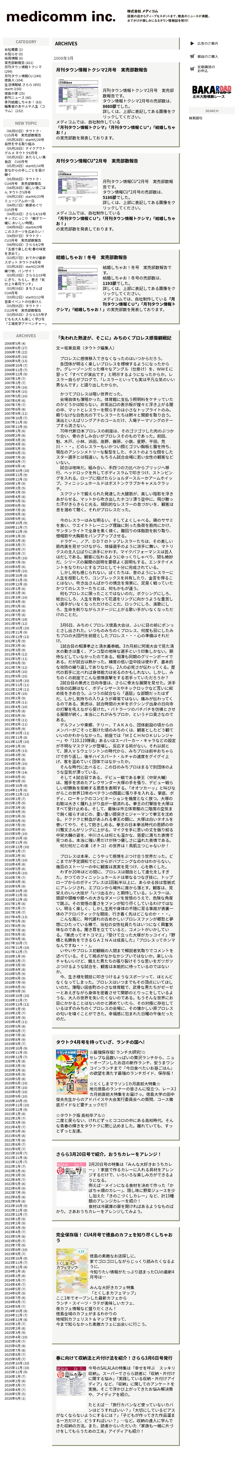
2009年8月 (12, 514)
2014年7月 (12, 772)
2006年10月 (14, 365)
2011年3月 (12, 597)
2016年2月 (12, 855)
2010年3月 (12, 544)
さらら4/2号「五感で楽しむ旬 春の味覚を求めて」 (25, 248)
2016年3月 (12, 859)
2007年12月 (14, 426)
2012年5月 (12, 658)
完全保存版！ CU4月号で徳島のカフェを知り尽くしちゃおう (114, 1237)
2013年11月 (14, 737)
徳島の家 (11, 93)
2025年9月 (12, 1358)
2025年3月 (12, 1332)
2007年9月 (12, 413)
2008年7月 (12, 457)
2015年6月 (12, 820)
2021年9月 (12, 1148)
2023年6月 (12, 1240)
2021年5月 (12, 1131)
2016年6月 (12, 872)
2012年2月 (12, 645)
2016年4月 (12, 864)
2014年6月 (12, 768)
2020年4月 (12, 1074)
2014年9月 (12, 780)
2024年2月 (12, 1275)
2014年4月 (12, 759)
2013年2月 (12, 697)
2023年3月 (12, 1227)
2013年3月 (12, 702)
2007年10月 (14, 417)
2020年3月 (12, 1070)
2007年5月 (12, 395)
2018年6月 (12, 978)
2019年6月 (12, 1030)
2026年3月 (12, 1385)
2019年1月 (12, 1008)
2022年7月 (12, 1192)
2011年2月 (12, 592)
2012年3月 (12, 649)
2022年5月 (12, 1183)
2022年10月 (14, 1205)
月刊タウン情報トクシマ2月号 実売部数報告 (102, 69)
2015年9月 (12, 833)
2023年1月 (12, 1218)
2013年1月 (12, 693)
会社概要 (11, 49)
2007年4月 (12, 391)
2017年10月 (14, 942)
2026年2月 (12, 1380)
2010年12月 (14, 584)
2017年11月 (14, 947)
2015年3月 (12, 807)
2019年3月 (12, 1017)
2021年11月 (14, 1157)
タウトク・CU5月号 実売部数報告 (23, 133)
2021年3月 (12, 1122)
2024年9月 (12, 1306)
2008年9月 (12, 465)
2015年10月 (14, 838)
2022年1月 (12, 1166)
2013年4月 (12, 706)
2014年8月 (12, 776)
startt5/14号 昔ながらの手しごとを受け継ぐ (26, 170)
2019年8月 (12, 1039)
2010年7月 (12, 562)
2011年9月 (12, 623)
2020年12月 (14, 1109)
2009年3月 (12, 492)
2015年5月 (12, 816)
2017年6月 (12, 925)
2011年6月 (12, 610)
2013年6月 (12, 715)
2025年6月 (12, 1345)
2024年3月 (12, 1280)
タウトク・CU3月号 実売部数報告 (23, 238)
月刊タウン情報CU (19, 75)
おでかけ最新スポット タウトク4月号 (25, 259)
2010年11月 (14, 579)
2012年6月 (12, 662)
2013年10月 (14, 732)
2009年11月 (14, 527)
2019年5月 (12, 1026)
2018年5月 (12, 973)
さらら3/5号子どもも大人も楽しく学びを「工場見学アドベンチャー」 (26, 319)
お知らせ (11, 53)
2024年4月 (12, 1284)
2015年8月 (12, 829)
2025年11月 (14, 1367)
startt (9, 88)
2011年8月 (12, 619)
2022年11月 (14, 1210)
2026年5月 (12, 1393)
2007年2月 (12, 382)
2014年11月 (14, 789)
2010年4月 (12, 549)
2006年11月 (14, 369)
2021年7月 (12, 1140)
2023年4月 (12, 1231)
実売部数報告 (15, 62)
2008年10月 (14, 470)
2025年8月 (12, 1354)
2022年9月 (12, 1201)
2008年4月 (12, 444)
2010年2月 (12, 540)
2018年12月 (14, 1004)
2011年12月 (14, 636)
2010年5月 (12, 553)
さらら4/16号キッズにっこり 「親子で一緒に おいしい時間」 (25, 218)
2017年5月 (12, 920)
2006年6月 (12, 347)
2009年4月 (12, 496)
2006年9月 (12, 360)
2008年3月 (12, 439)
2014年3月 (12, 754)
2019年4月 (12, 1021)
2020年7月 (12, 1087)
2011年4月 (12, 601)
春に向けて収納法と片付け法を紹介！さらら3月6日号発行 (114, 1358)
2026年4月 (12, 1389)
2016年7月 (12, 877)
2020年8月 (12, 1091)
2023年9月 (12, 1253)
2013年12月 (14, 741)
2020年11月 (14, 1104)
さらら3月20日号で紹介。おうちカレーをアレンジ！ (109, 1154)
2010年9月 (12, 570)
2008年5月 (12, 448)
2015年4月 (12, 811)
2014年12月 (14, 794)
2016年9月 (12, 886)
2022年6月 (12, 1188)
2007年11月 (14, 422)
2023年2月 (12, 1223)
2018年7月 (12, 982)
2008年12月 (14, 479)
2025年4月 (12, 1336)
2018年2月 (12, 960)
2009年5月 (12, 500)
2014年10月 (14, 785)
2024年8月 (12, 1301)
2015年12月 (14, 846)
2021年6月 (12, 1135)
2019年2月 (12, 1012)
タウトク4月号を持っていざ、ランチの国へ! (100, 1042)
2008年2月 (12, 435)
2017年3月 (12, 912)
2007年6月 (12, 400)
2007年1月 (12, 378)
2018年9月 (12, 991)
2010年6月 (12, 557)
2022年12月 (14, 1214)
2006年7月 (12, 352)
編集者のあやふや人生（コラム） (25, 108)
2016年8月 (12, 881)
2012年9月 (12, 676)
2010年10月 (14, 575)
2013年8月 (12, 724)
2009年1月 (12, 483)
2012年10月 (14, 680)
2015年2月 (12, 802)
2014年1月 (12, 746)
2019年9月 (12, 1043)
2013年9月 (12, 728)
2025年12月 (14, 1371)
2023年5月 (12, 1236)
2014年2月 (12, 750)
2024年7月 (12, 1297)
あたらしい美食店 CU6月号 (25, 159)
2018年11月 (14, 1000)
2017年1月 (12, 903)
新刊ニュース (15, 97)
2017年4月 (12, 916)
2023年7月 (12, 1244)
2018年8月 (12, 986)
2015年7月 (12, 824)
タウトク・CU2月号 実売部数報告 (23, 308)
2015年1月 (12, 798)
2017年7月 (12, 930)
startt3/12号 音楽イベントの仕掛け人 (26, 299)
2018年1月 (12, 956)
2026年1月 (12, 1376)
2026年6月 (12, 1398)
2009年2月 (12, 487)
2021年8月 (12, 1144)
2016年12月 (14, 899)
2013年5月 (12, 710)
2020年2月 (12, 1065)
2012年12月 (14, 689)
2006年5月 (12, 343)
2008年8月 (12, 461)
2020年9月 (12, 1096)
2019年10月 (14, 1048)
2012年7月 (12, 667)
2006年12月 (14, 373)
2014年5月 (12, 763)
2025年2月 (12, 1328)
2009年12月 (14, 531)
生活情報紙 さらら (18, 84)
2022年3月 (12, 1174)
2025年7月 (12, 1350)
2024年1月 (12, 1271)
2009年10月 (14, 522)
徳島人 (10, 80)
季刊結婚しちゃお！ (20, 101)
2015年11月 (14, 842)
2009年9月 (12, 518)
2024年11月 (14, 1315)
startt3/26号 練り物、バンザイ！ (26, 268)
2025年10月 (14, 1363)
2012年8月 (12, 671)
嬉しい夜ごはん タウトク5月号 (25, 189)
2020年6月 (12, 1082)
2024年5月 (12, 1288)
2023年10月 (14, 1258)
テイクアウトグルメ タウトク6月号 (25, 150)
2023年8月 (12, 1249)
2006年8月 (12, 356)
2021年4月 (12, 1126)
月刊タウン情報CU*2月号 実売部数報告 (97, 160)
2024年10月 (14, 1310)
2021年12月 (14, 1161)
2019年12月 (14, 1056)
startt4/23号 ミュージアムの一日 (26, 198)
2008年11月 (14, 474)
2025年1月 (12, 1323)
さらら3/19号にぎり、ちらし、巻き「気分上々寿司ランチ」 (25, 279)
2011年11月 (14, 632)
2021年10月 (14, 1153)
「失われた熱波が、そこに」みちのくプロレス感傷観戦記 (113, 338)
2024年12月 (14, 1319)
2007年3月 (12, 387)
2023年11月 (14, 1262)
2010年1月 (12, 535)
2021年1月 (12, 1113)
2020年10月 (14, 1100)
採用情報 (11, 58)
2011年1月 (12, 588)
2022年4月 (12, 1179)
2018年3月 (12, 964)
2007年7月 (12, 404)
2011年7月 (12, 614)
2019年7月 (12, 1034)
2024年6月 (12, 1293)
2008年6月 (12, 452)
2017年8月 (12, 934)
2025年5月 (12, 1341)
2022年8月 (12, 1196)
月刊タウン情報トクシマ (23, 66)
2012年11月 (14, 684)
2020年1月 (12, 1061)
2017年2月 (12, 908)
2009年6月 (12, 505)
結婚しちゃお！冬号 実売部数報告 (91, 257)
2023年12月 (14, 1266)
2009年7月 (12, 509)
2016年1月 (12, 850)
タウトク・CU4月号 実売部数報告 (23, 181)
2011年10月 (14, 627)
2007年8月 (12, 409)
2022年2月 (12, 1170)
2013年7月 (12, 719)
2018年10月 (14, 995)
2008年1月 (12, 430)
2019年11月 (14, 1052)
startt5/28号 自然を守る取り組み (26, 141)
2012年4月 (12, 654)
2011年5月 (12, 606)
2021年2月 (12, 1118)
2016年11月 (14, 894)
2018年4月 (12, 969)
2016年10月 (14, 890)
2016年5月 (12, 868)
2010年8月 (12, 566)
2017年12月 (14, 951)
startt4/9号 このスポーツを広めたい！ (25, 229)
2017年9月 (12, 938)
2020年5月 (12, 1078)
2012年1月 (12, 640)
